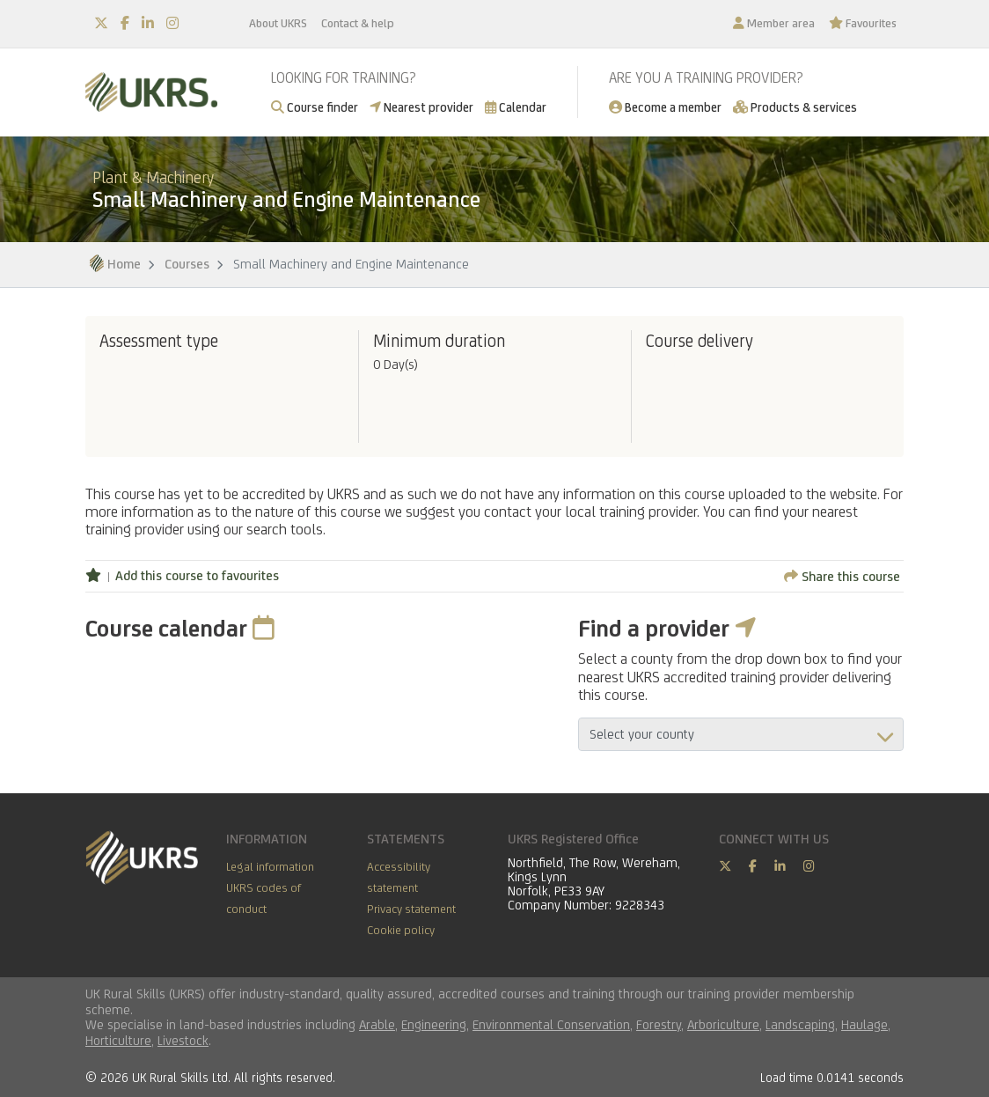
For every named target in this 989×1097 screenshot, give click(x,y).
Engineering (433, 1024)
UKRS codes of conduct (263, 898)
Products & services (795, 106)
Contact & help (357, 23)
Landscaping (800, 1024)
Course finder (314, 106)
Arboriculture (723, 1024)
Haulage (864, 1024)
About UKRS (278, 23)
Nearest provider (421, 106)
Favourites (863, 23)
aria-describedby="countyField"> (741, 734)
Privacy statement (411, 909)
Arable (377, 1024)
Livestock (183, 1040)
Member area (774, 23)
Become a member (665, 106)
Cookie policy (401, 930)
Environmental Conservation (551, 1024)
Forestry (658, 1024)
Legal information (270, 866)
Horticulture (118, 1040)
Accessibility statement (398, 877)
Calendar (515, 106)
